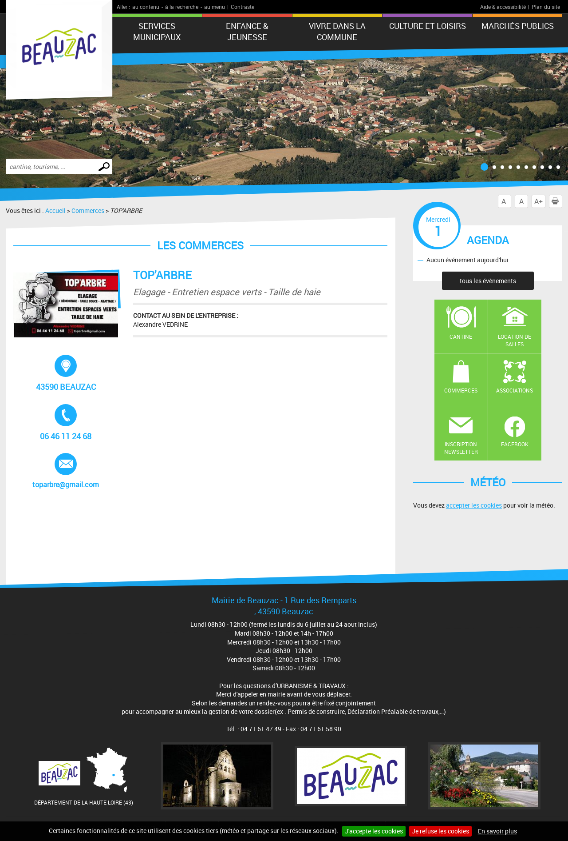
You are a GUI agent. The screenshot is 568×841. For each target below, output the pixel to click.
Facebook (515, 444)
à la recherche (181, 6)
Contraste (242, 6)
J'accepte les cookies (374, 831)
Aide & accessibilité (503, 6)
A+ (538, 201)
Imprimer (557, 201)
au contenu (145, 6)
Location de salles (514, 340)
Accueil (55, 210)
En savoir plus (497, 831)
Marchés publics (517, 25)
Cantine (461, 336)
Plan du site (546, 6)
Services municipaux (157, 31)
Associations (514, 390)
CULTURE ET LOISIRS (427, 25)
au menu (214, 6)
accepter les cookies (474, 505)
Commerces (87, 210)
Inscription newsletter (461, 448)
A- (504, 201)
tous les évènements (488, 280)
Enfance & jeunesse (247, 31)
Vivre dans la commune (337, 31)
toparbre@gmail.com (66, 471)
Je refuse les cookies (440, 831)
